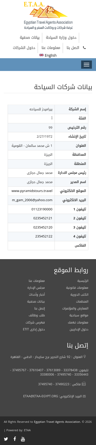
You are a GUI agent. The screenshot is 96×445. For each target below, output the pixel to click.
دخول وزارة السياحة (61, 37)
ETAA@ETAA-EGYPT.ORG (40, 396)
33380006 (47, 374)
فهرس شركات (35, 322)
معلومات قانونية (77, 288)
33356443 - (79, 374)
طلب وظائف (37, 315)
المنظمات (82, 301)
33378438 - (69, 370)
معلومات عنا (50, 47)
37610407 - (35, 370)
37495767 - (18, 370)
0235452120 (42, 227)
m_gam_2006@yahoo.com (32, 200)
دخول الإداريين (79, 329)
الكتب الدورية (79, 294)
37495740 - (62, 374)
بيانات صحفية (29, 37)
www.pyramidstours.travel (32, 191)
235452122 (43, 236)
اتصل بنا (73, 47)
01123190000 (41, 209)
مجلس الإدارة (36, 288)
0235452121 (42, 218)
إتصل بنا (39, 308)
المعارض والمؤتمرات (75, 308)
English (48, 55)
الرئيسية (82, 281)
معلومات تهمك (78, 322)
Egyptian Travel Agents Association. (57, 422)
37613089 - (51, 370)
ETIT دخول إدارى (34, 329)
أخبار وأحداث (37, 294)
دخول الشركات (24, 47)
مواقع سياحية (78, 315)
